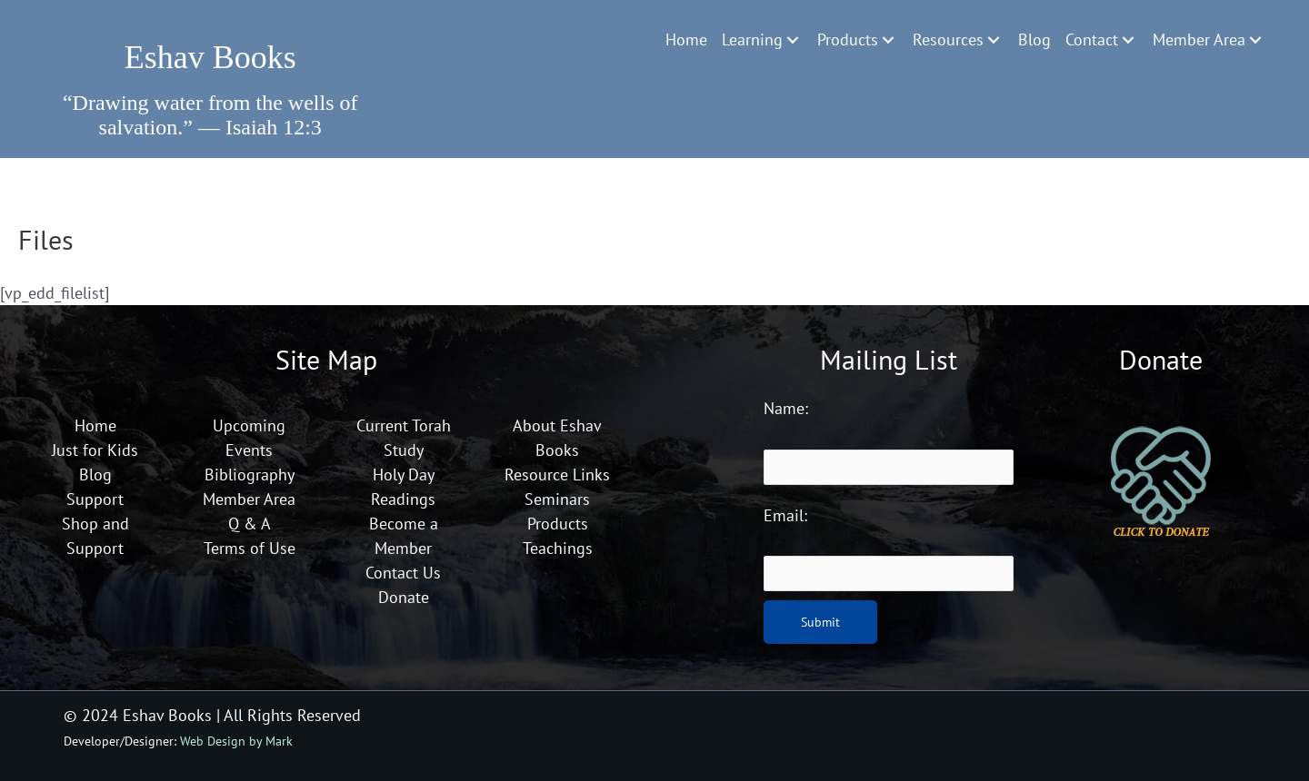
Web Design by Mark (236, 740)
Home (95, 425)
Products (557, 523)
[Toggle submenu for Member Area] (1255, 40)
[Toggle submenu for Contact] (1128, 40)
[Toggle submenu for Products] (888, 40)
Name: (786, 408)
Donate (403, 597)
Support (95, 499)
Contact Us (403, 572)
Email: (785, 515)
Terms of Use (249, 548)
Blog (95, 474)
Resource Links (557, 474)
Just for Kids (95, 450)
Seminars (557, 499)
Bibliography (250, 474)
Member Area (249, 499)
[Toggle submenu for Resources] (994, 40)
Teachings (558, 548)
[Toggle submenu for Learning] (793, 40)
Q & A (249, 523)
